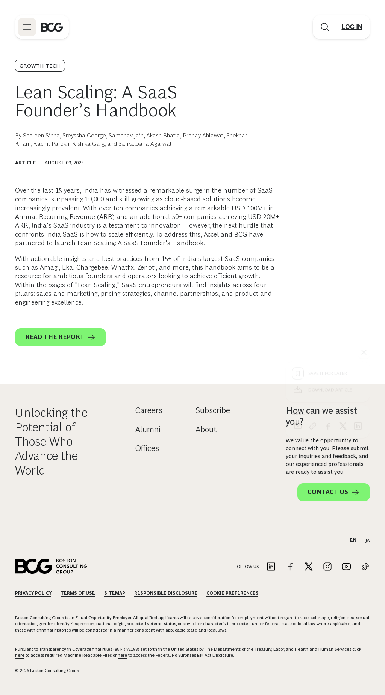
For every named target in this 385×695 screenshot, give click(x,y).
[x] (343, 290)
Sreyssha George (84, 135)
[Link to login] (352, 27)
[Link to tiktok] (365, 567)
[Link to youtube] (346, 567)
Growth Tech (40, 66)
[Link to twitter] (309, 567)
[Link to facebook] (290, 567)
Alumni (148, 429)
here (19, 655)
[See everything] (364, 216)
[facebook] (328, 290)
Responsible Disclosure (165, 593)
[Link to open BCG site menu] (27, 27)
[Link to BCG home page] (51, 27)
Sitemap (114, 593)
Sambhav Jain (126, 135)
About (206, 429)
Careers (148, 410)
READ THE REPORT (60, 337)
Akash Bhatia (163, 135)
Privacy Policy (33, 593)
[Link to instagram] (327, 567)
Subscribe (213, 410)
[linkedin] (358, 290)
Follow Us (247, 566)
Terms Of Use (78, 593)
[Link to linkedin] (271, 567)
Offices (147, 448)
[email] (298, 290)
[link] (313, 290)
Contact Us (334, 492)
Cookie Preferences (232, 593)
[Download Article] (328, 254)
